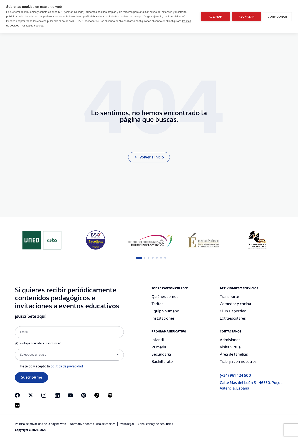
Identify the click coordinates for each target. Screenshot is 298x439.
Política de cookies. (32, 25)
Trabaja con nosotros (238, 361)
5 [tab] (157, 258)
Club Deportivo (233, 311)
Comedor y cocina (235, 304)
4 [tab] (153, 258)
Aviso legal (126, 424)
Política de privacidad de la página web (40, 424)
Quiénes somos (164, 296)
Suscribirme (31, 377)
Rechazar (246, 16)
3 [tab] (149, 258)
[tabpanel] (42, 240)
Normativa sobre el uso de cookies (92, 424)
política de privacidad (66, 366)
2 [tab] (144, 258)
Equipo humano (165, 311)
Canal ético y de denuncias (155, 424)
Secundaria (161, 354)
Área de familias (234, 354)
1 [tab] (138, 258)
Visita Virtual (231, 347)
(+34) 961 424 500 (235, 375)
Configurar (277, 16)
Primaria (158, 347)
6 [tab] (161, 258)
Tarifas (157, 304)
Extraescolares (233, 318)
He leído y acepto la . (52, 366)
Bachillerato (162, 361)
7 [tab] (165, 258)
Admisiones (230, 340)
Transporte (229, 296)
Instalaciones (163, 318)
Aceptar (215, 16)
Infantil (157, 340)
